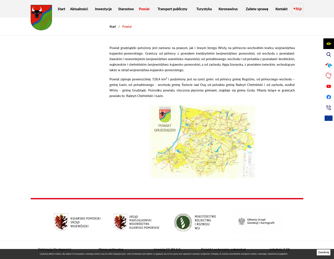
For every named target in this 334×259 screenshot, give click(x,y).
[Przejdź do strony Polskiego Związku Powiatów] (328, 75)
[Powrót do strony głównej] (112, 26)
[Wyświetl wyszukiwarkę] (328, 54)
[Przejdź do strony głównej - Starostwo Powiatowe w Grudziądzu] (41, 18)
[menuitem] (61, 9)
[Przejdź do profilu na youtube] (328, 86)
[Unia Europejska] (328, 118)
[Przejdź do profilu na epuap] (328, 65)
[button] (202, 178)
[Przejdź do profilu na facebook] (328, 97)
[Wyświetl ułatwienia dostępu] (328, 43)
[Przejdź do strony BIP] (297, 9)
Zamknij (323, 252)
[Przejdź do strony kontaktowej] (328, 107)
